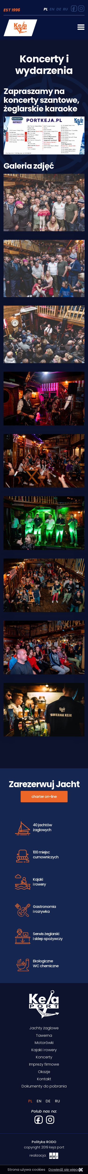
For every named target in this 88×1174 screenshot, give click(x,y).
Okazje (44, 1071)
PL (46, 9)
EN (52, 9)
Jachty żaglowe (44, 1028)
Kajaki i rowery (44, 1050)
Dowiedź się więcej (64, 1169)
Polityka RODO (44, 1142)
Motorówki (44, 1042)
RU (65, 9)
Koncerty (44, 1057)
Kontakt (44, 1079)
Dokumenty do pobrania (44, 1086)
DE (58, 9)
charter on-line (44, 796)
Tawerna (44, 1035)
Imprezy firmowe (44, 1064)
